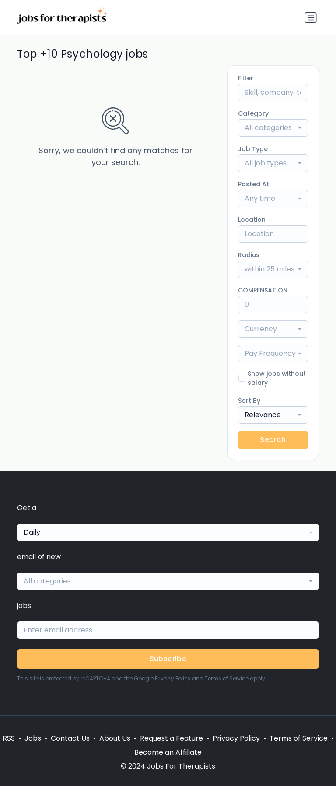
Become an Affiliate (168, 752)
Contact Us (70, 738)
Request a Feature (171, 738)
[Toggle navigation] (310, 17)
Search (273, 440)
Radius (248, 255)
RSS (9, 738)
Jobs (32, 738)
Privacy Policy (173, 678)
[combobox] (273, 128)
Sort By (249, 400)
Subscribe (168, 659)
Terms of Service (226, 678)
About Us (114, 738)
